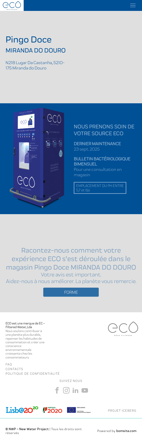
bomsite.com (126, 431)
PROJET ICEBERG (122, 410)
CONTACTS (14, 369)
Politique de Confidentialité (33, 373)
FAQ (9, 364)
